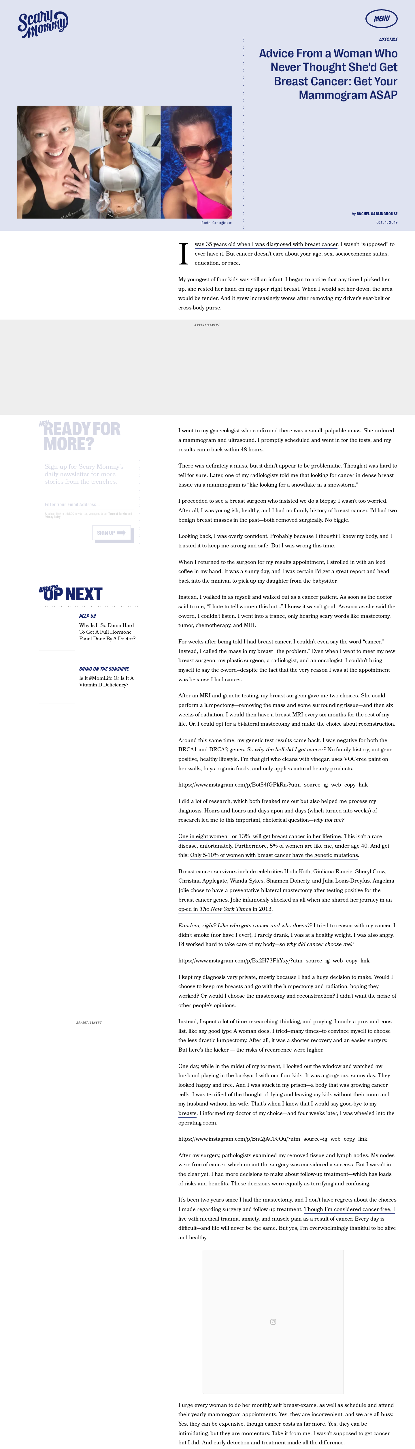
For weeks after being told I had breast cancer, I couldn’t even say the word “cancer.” (281, 642)
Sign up (106, 537)
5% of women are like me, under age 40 (318, 846)
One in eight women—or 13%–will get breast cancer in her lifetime (259, 836)
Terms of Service (117, 518)
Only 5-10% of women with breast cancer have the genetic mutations (274, 855)
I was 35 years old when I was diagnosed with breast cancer (266, 245)
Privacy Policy (53, 521)
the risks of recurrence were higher (278, 1050)
